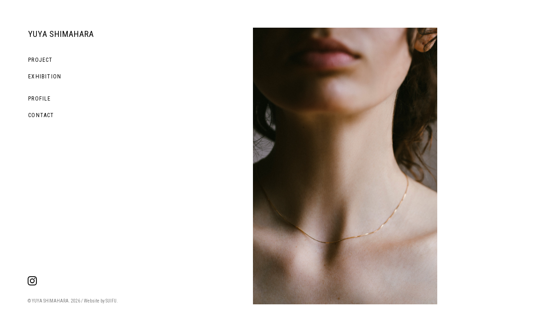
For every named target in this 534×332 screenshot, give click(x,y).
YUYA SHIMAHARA (61, 34)
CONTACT (41, 115)
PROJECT (40, 60)
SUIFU (111, 300)
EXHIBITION (44, 76)
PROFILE (39, 98)
